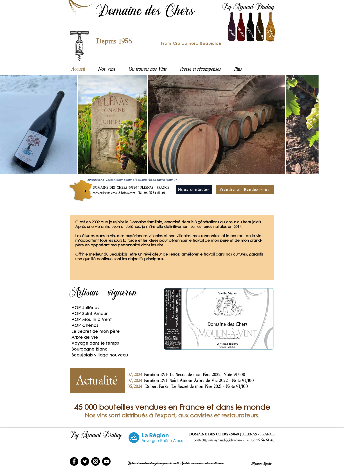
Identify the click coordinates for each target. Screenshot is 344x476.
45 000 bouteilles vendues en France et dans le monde (172, 406)
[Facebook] (74, 461)
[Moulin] (199, 343)
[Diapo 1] (169, 273)
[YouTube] (106, 461)
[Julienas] (214, 343)
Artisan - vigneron (103, 293)
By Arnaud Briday (248, 7)
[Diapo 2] (175, 273)
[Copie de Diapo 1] (202, 391)
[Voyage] (224, 343)
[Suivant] (268, 247)
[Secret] (229, 343)
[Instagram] (95, 461)
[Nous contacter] (194, 189)
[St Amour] (204, 343)
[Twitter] (85, 461)
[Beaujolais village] (239, 343)
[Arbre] (234, 343)
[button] (147, 68)
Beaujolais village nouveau (100, 355)
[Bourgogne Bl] (209, 343)
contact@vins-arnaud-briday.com (114, 193)
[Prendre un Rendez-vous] (245, 189)
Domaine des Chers (145, 11)
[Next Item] (310, 126)
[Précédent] (76, 247)
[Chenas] (219, 343)
